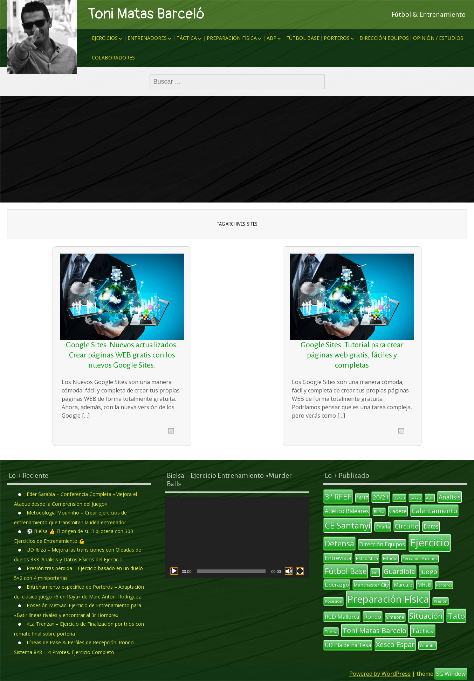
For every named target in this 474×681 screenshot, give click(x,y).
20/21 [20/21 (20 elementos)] (381, 497)
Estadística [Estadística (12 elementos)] (367, 558)
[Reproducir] (174, 571)
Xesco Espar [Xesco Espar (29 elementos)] (395, 644)
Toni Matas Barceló (146, 14)
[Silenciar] (288, 571)
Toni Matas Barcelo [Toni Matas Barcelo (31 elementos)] (374, 630)
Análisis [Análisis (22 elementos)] (450, 497)
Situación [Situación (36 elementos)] (426, 616)
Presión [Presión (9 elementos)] (440, 601)
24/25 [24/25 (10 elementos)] (415, 498)
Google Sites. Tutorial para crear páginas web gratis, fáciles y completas (352, 355)
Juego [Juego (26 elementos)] (428, 571)
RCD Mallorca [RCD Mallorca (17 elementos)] (342, 616)
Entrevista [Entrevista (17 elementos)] (338, 558)
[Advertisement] (237, 149)
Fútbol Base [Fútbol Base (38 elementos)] (346, 571)
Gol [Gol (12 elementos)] (375, 572)
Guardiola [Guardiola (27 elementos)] (399, 571)
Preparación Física (232, 38)
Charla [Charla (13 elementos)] (383, 527)
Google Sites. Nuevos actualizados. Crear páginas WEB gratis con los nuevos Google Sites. (122, 355)
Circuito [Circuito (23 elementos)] (407, 526)
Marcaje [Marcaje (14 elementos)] (403, 584)
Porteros (337, 38)
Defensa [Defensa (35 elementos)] (339, 543)
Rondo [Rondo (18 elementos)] (372, 616)
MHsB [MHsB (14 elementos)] (424, 584)
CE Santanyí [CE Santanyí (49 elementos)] (348, 525)
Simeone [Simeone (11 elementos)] (395, 617)
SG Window (451, 674)
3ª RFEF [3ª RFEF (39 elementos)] (338, 496)
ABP (271, 38)
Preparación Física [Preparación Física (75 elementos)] (388, 599)
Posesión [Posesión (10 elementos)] (333, 601)
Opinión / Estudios (438, 38)
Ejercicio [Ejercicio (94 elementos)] (429, 542)
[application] (237, 537)
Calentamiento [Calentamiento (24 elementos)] (434, 510)
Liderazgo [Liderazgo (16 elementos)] (337, 584)
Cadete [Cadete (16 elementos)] (398, 511)
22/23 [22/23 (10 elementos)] (399, 498)
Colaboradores (113, 57)
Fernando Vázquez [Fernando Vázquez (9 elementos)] (420, 558)
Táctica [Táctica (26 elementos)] (422, 630)
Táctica (187, 38)
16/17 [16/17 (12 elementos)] (362, 498)
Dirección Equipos (384, 38)
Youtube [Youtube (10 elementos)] (427, 645)
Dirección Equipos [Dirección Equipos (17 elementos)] (382, 544)
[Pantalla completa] (299, 571)
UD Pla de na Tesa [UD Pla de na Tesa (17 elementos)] (348, 645)
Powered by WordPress (380, 674)
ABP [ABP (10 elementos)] (430, 498)
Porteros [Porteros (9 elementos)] (444, 585)
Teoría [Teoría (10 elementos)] (331, 631)
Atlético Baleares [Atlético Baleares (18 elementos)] (347, 511)
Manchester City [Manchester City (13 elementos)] (371, 585)
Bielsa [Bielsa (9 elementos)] (379, 511)
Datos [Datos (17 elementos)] (431, 526)
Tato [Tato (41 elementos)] (456, 615)
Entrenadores (147, 38)
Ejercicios (105, 38)
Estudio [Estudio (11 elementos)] (390, 558)
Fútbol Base (303, 38)
